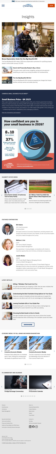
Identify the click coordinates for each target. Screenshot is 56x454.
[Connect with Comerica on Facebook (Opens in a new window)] (33, 426)
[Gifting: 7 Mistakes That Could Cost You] (28, 286)
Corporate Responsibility (34, 407)
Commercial (4, 409)
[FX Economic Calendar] (40, 383)
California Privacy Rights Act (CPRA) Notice (10, 425)
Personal (3, 405)
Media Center (31, 411)
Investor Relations (32, 409)
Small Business (5, 407)
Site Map (31, 421)
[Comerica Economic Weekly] (16, 347)
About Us (31, 405)
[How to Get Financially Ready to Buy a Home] (28, 70)
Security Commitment (6, 419)
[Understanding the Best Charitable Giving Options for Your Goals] (28, 296)
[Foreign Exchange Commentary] (16, 383)
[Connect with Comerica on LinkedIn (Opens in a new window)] (30, 426)
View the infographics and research (11, 112)
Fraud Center (31, 415)
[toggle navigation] (3, 5)
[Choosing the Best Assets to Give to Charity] (28, 316)
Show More (28, 324)
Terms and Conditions (6, 421)
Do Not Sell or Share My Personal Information (11, 427)
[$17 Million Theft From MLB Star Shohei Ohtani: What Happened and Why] (40, 190)
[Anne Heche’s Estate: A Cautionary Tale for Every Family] (16, 190)
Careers (30, 413)
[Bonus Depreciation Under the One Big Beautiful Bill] (28, 43)
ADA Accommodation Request (35, 423)
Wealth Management (6, 411)
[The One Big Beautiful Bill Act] (28, 80)
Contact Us (31, 419)
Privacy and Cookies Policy (7, 423)
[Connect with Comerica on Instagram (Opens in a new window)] (36, 426)
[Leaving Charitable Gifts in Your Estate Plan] (28, 305)
